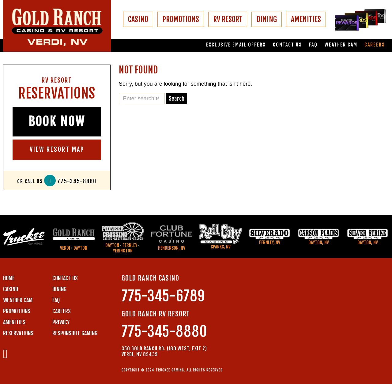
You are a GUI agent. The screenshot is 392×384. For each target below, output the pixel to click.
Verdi (65, 248)
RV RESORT (227, 19)
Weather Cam (341, 44)
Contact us (287, 44)
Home (9, 278)
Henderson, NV (171, 248)
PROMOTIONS (180, 19)
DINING (266, 19)
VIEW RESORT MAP (57, 149)
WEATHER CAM (17, 300)
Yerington (123, 251)
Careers (374, 44)
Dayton (80, 248)
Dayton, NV (318, 242)
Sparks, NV (221, 247)
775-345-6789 (163, 296)
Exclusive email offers (236, 44)
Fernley (130, 245)
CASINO (138, 19)
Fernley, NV (269, 242)
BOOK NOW (56, 121)
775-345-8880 (76, 181)
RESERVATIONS (18, 333)
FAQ (313, 44)
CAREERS (61, 311)
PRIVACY (61, 322)
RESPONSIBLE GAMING (74, 333)
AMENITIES (306, 19)
